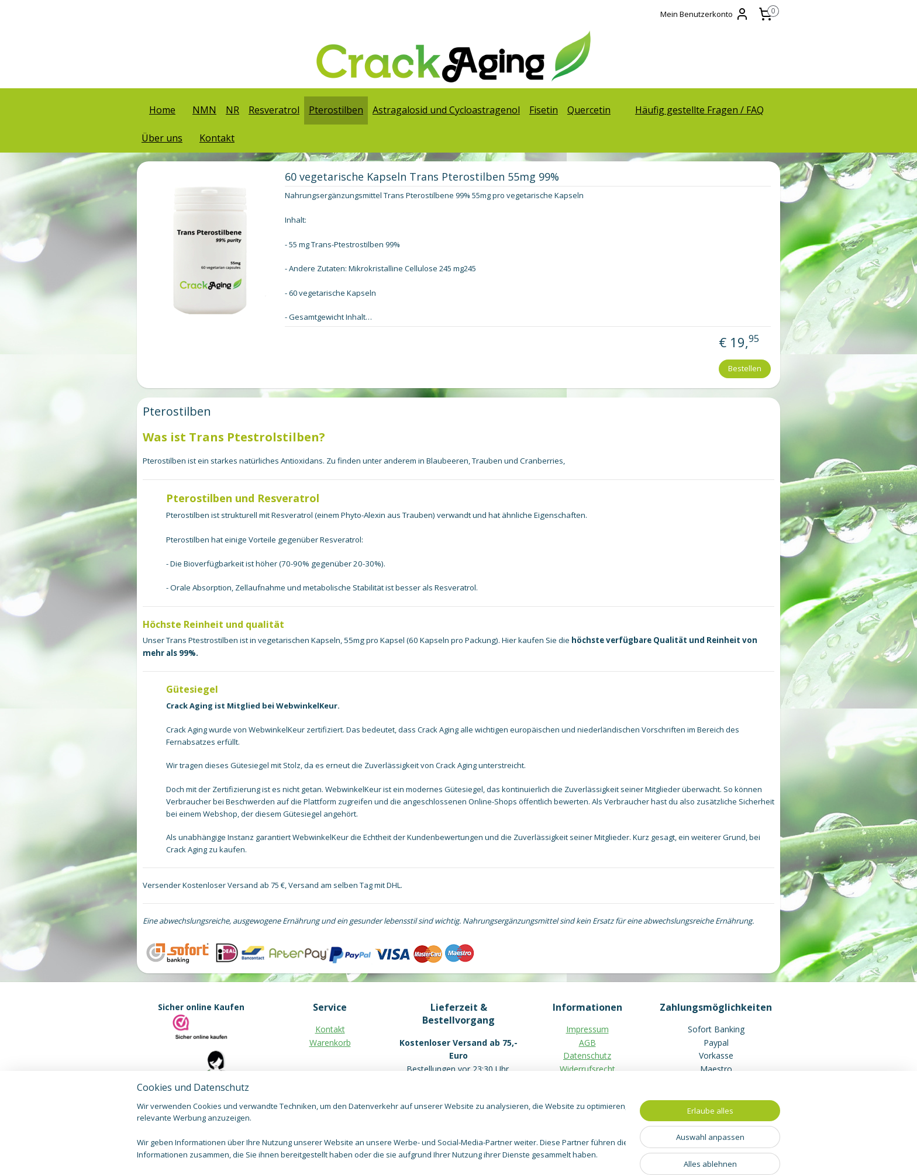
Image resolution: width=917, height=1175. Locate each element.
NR (232, 109)
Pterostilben (336, 109)
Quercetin (589, 109)
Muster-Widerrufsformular (587, 1081)
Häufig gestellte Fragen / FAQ (699, 109)
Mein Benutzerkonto (704, 14)
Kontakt (217, 138)
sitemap (407, 1153)
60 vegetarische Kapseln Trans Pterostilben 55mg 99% (421, 177)
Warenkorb (330, 1042)
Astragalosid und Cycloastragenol (446, 109)
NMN (204, 109)
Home (162, 109)
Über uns (162, 138)
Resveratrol (274, 109)
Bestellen (744, 368)
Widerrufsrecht (587, 1068)
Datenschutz (587, 1055)
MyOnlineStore (582, 1153)
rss (432, 1153)
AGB (587, 1042)
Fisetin (543, 109)
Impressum (587, 1029)
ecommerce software (478, 1153)
